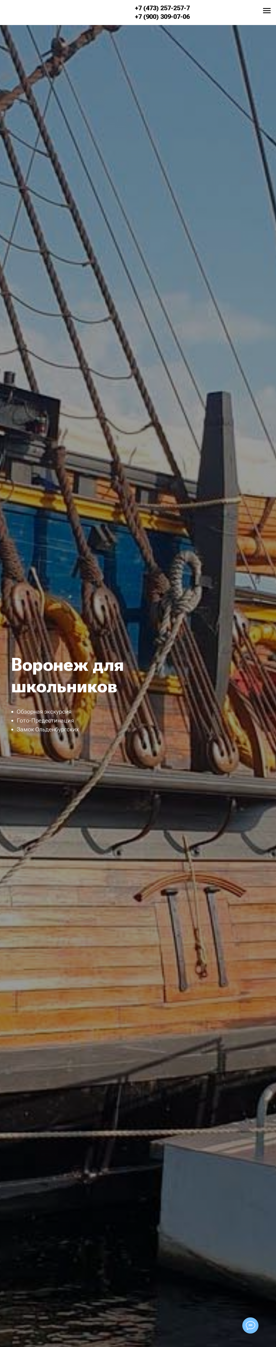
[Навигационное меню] (267, 10)
